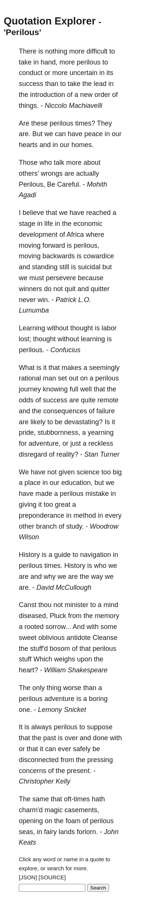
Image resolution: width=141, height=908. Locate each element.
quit (70, 289)
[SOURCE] (52, 877)
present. (79, 771)
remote (107, 400)
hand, (49, 62)
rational (30, 378)
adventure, (45, 443)
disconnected (39, 760)
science (88, 472)
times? (85, 123)
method (84, 515)
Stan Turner (102, 454)
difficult (97, 51)
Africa (75, 234)
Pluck (58, 616)
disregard (33, 454)
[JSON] (28, 877)
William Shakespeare (76, 670)
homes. (82, 145)
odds (26, 400)
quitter (100, 289)
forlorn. (87, 832)
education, (76, 482)
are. (24, 134)
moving (30, 245)
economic (87, 223)
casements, (82, 810)
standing (45, 267)
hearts (28, 145)
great (62, 504)
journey (30, 389)
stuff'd (39, 648)
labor (109, 328)
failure (105, 411)
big (117, 472)
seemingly (104, 367)
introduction (47, 94)
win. (44, 300)
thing (54, 688)
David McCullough (63, 587)
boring (98, 698)
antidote (79, 637)
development (38, 234)
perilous (88, 62)
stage (27, 223)
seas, (27, 832)
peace (93, 134)
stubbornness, (59, 432)
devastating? (83, 422)
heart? (28, 670)
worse (72, 688)
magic (53, 810)
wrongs (51, 173)
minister (76, 605)
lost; (25, 339)
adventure (59, 698)
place (32, 482)
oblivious (51, 637)
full (74, 389)
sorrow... (58, 626)
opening (31, 821)
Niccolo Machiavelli (73, 105)
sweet (27, 637)
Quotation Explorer (50, 21)
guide (62, 554)
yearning (101, 432)
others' (29, 173)
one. (25, 709)
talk (59, 162)
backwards (58, 256)
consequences (65, 411)
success (31, 83)
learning (93, 339)
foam (72, 821)
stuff (25, 659)
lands (67, 832)
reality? (67, 454)
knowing (55, 389)
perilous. (31, 350)
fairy (50, 832)
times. (53, 565)
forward (53, 245)
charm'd (30, 810)
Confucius (65, 350)
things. (29, 105)
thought (81, 328)
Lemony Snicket (62, 709)
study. (75, 526)
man (49, 378)
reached (98, 212)
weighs (64, 659)
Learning (32, 328)
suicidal (89, 267)
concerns (32, 771)
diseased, (33, 616)
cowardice (98, 256)
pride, (27, 432)
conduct (30, 73)
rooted (34, 626)
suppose (99, 727)
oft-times (77, 799)
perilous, (86, 245)
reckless (100, 443)
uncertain (83, 73)
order (102, 94)
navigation (95, 554)
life (48, 223)
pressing (100, 760)
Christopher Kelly (44, 781)
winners (30, 289)
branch (46, 526)
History (29, 554)
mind (110, 605)
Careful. (69, 184)
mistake (97, 493)
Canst (27, 605)
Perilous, (32, 184)
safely (82, 749)
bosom (60, 648)
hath (98, 799)
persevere (61, 278)
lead (100, 83)
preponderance (41, 515)
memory (107, 616)
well (86, 389)
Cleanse (104, 637)
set (62, 378)
